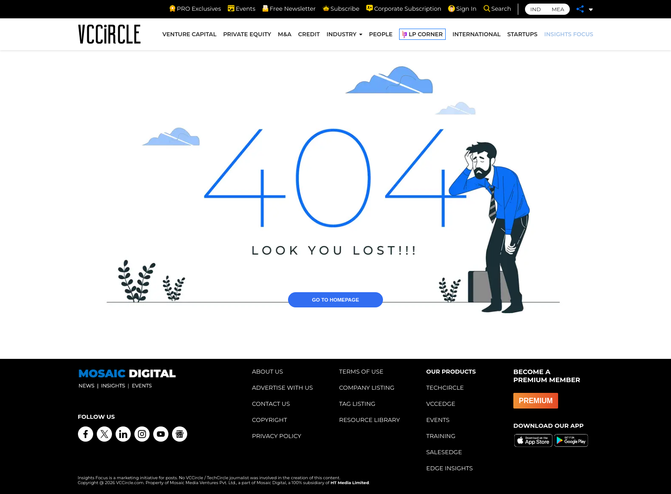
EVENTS (438, 419)
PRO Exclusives (195, 8)
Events (241, 8)
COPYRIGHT (269, 419)
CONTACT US (271, 403)
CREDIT (309, 35)
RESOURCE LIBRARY (369, 419)
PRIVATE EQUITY (247, 35)
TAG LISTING (357, 403)
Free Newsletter (289, 8)
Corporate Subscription (403, 8)
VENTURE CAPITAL (190, 35)
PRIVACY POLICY (276, 435)
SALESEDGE (444, 452)
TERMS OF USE (361, 371)
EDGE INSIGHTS (449, 468)
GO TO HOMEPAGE (336, 284)
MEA (557, 9)
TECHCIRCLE (445, 387)
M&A (284, 35)
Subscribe (341, 8)
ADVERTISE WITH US (282, 387)
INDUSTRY (342, 35)
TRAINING (441, 435)
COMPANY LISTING (367, 387)
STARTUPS (523, 35)
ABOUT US (267, 371)
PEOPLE (381, 35)
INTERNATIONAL (476, 35)
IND (535, 9)
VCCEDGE (441, 403)
